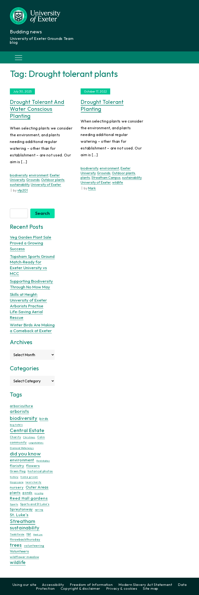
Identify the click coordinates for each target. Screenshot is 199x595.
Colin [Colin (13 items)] (41, 437)
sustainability (19, 184)
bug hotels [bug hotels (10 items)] (16, 424)
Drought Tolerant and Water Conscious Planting (37, 109)
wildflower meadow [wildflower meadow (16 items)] (24, 557)
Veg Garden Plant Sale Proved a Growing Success (30, 243)
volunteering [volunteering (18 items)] (34, 545)
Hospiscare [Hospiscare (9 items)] (16, 482)
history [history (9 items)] (14, 477)
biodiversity (18, 175)
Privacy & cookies (121, 588)
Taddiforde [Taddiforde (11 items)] (17, 534)
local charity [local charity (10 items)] (33, 482)
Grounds (33, 180)
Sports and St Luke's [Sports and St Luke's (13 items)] (34, 504)
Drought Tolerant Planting (102, 105)
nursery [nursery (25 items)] (17, 487)
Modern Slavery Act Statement (145, 584)
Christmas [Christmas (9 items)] (29, 437)
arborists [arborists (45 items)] (19, 411)
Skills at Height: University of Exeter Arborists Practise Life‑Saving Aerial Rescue (28, 306)
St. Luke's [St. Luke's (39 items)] (19, 514)
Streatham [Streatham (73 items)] (22, 521)
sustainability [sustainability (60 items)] (24, 528)
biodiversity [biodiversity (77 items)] (23, 418)
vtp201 (22, 190)
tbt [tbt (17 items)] (28, 534)
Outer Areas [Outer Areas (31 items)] (37, 487)
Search (42, 213)
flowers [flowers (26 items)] (33, 465)
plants (85, 177)
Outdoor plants (52, 180)
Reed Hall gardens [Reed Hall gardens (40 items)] (29, 498)
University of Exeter (46, 184)
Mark (92, 188)
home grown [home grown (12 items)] (29, 476)
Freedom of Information (91, 584)
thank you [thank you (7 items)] (38, 534)
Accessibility (53, 584)
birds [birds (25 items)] (43, 418)
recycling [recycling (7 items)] (38, 493)
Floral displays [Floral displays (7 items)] (43, 460)
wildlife (117, 182)
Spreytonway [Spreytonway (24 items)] (21, 509)
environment (38, 175)
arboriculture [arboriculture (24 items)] (21, 406)
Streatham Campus (106, 177)
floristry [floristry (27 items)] (17, 465)
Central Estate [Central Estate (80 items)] (27, 430)
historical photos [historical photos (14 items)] (40, 471)
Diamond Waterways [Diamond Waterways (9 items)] (22, 448)
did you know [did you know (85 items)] (25, 453)
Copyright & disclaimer (80, 588)
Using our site (25, 584)
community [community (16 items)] (18, 442)
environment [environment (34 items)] (22, 460)
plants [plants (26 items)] (15, 492)
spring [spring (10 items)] (39, 509)
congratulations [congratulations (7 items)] (36, 442)
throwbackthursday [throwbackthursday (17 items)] (25, 539)
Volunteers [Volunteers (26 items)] (19, 551)
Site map (150, 588)
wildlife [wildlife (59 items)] (18, 562)
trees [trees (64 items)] (16, 545)
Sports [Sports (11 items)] (14, 504)
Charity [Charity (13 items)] (15, 437)
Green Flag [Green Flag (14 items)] (18, 471)
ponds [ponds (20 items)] (27, 493)
